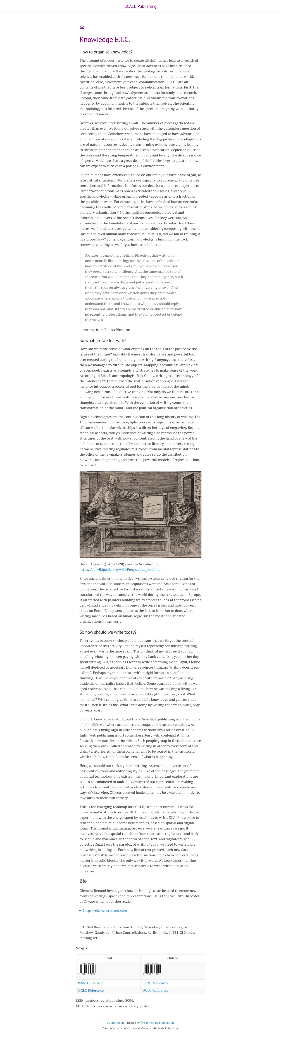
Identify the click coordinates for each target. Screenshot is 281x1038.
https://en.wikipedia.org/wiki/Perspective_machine (120, 569)
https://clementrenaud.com (105, 910)
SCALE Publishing (141, 6)
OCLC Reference (91, 990)
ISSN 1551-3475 (155, 983)
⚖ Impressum (116, 1023)
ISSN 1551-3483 (90, 983)
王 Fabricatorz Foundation (157, 1023)
